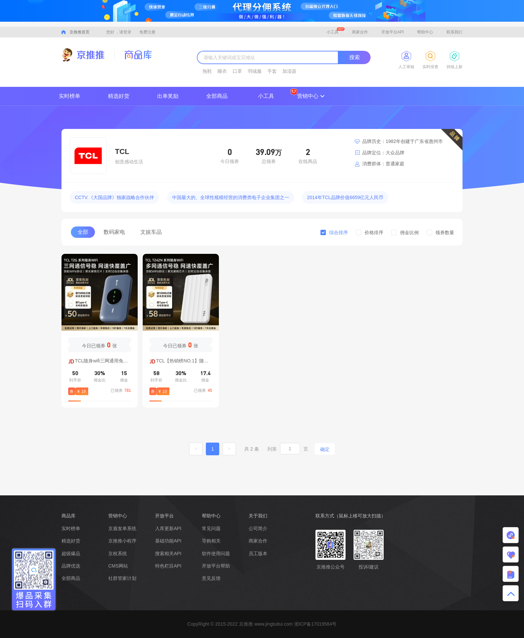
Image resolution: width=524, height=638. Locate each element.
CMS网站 (118, 566)
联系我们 (454, 32)
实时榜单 (69, 96)
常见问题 (211, 528)
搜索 (354, 57)
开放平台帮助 (216, 566)
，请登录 (123, 32)
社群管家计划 (122, 578)
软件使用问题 (216, 553)
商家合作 (360, 32)
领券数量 (444, 232)
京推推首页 (80, 32)
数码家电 (114, 232)
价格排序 (374, 232)
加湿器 (289, 71)
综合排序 (338, 232)
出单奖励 (167, 96)
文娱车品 (151, 232)
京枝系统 (117, 553)
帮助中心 (425, 32)
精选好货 (118, 96)
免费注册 (147, 32)
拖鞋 (207, 71)
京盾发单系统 (122, 528)
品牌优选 (70, 566)
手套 (272, 71)
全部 (83, 232)
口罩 (237, 71)
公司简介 (258, 528)
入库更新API (168, 528)
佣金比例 (409, 232)
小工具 (335, 30)
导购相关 (211, 540)
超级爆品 (70, 553)
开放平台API (392, 32)
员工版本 (258, 553)
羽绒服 (255, 71)
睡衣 (222, 71)
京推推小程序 (122, 540)
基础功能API (168, 540)
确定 (325, 449)
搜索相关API (168, 553)
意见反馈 (211, 578)
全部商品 (217, 96)
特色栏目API (168, 566)
